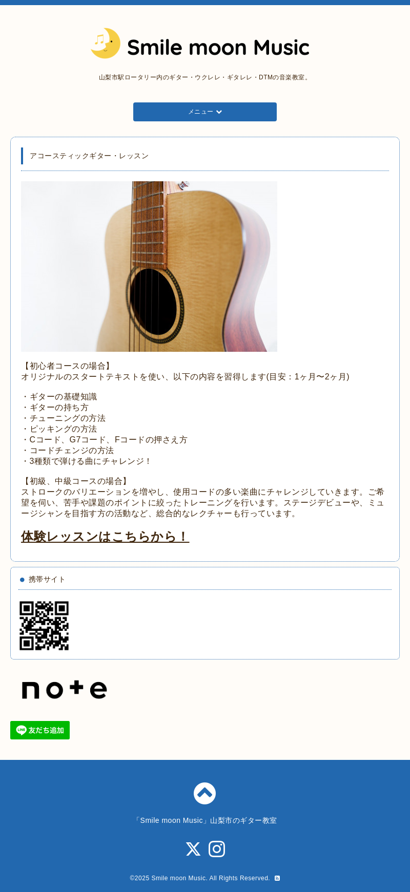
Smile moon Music (178, 878)
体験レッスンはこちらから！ (105, 536)
